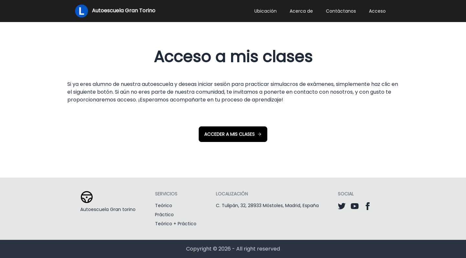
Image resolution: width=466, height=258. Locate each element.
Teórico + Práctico (175, 223)
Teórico (163, 205)
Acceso (377, 11)
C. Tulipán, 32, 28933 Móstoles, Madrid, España (267, 205)
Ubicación (265, 11)
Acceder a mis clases (233, 134)
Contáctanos (341, 11)
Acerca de (301, 11)
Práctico (164, 214)
